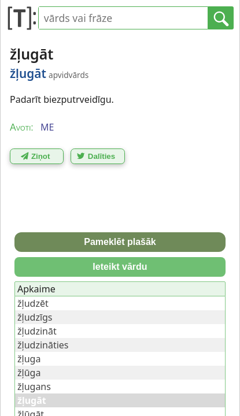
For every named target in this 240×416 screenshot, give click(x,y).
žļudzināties (42, 345)
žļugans (34, 386)
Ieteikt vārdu (120, 267)
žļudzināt (37, 331)
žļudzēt (33, 303)
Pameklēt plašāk (120, 242)
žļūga (28, 372)
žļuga (28, 358)
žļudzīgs (35, 317)
